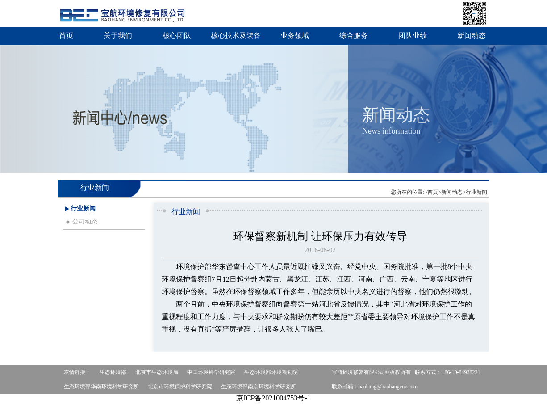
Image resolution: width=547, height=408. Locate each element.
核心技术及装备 (236, 35)
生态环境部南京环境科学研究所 (258, 386)
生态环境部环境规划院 (271, 372)
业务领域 (294, 35)
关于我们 (118, 35)
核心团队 (177, 35)
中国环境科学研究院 (211, 372)
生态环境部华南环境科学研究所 (101, 386)
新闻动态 (471, 35)
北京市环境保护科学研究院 (180, 386)
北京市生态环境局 (156, 372)
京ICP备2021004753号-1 (273, 398)
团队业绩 (412, 35)
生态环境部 (113, 372)
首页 (66, 35)
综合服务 (353, 35)
